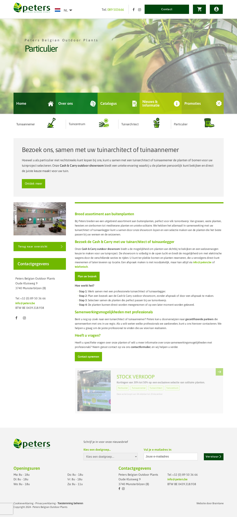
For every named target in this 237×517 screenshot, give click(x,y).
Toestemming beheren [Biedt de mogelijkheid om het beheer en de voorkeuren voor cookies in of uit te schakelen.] (70, 503)
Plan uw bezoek (87, 276)
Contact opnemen (88, 356)
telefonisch (81, 266)
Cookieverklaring (24, 503)
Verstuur (214, 456)
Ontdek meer (33, 183)
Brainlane (218, 503)
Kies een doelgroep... (97, 449)
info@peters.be (25, 303)
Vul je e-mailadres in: (158, 449)
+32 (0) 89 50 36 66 (33, 298)
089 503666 (115, 9)
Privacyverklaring (45, 503)
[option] (118, 66)
